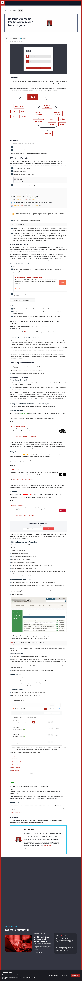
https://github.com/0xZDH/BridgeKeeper (23, 479)
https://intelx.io (15, 770)
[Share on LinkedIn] (6, 41)
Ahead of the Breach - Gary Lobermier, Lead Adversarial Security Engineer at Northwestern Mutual (65, 941)
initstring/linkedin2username (18, 426)
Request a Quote (75, 3)
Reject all (60, 975)
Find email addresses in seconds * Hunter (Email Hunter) (28, 277)
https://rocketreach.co (16, 758)
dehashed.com (28, 331)
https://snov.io (14, 764)
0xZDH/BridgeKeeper (16, 469)
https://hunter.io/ (20, 288)
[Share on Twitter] (6, 39)
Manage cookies (46, 975)
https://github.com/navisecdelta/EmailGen (23, 515)
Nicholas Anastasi (29, 829)
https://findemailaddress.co (18, 761)
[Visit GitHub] (6, 44)
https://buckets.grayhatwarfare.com (20, 755)
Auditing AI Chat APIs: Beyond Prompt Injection (41, 940)
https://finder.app (15, 767)
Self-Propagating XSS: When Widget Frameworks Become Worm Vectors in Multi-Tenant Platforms (65, 950)
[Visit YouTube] (6, 46)
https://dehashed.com (16, 812)
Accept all (73, 975)
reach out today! (48, 845)
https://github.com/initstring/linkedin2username (24, 436)
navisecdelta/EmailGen (16, 505)
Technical (22, 38)
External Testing (14, 38)
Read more (39, 953)
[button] (60, 3)
